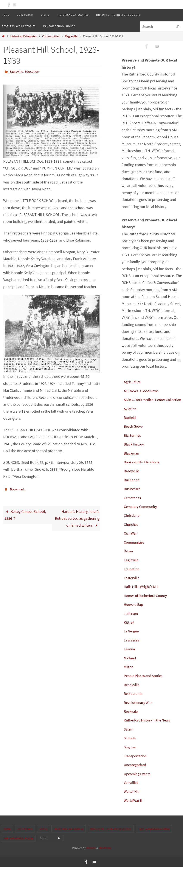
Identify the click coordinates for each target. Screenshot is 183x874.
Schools (130, 745)
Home (7, 835)
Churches (131, 531)
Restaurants (133, 700)
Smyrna (130, 753)
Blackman (132, 460)
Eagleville (71, 36)
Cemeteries (133, 504)
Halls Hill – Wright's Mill (143, 593)
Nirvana (90, 855)
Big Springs (133, 442)
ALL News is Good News (143, 390)
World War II (134, 807)
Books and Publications (143, 468)
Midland (130, 664)
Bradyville (132, 477)
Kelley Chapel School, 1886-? (25, 514)
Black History (134, 451)
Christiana (132, 522)
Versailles (131, 789)
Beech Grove (134, 433)
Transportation (136, 762)
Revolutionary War (139, 709)
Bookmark (17, 489)
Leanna (130, 656)
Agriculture (133, 381)
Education (32, 71)
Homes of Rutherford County (147, 602)
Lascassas (132, 646)
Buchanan (132, 486)
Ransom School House (18, 845)
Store (43, 835)
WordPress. (104, 855)
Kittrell (129, 629)
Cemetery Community (141, 513)
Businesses (133, 495)
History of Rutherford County (110, 835)
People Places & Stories (154, 835)
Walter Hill (132, 798)
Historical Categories (23, 36)
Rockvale (131, 718)
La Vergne (132, 638)
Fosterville (132, 584)
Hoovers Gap (134, 611)
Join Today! (25, 835)
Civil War (131, 540)
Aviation (130, 415)
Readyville (132, 691)
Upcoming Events (138, 780)
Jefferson (131, 620)
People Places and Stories (145, 682)
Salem (129, 736)
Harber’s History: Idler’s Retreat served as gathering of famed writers (77, 518)
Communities (50, 36)
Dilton (129, 557)
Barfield (130, 424)
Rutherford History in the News (149, 727)
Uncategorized (135, 771)
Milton (129, 673)
